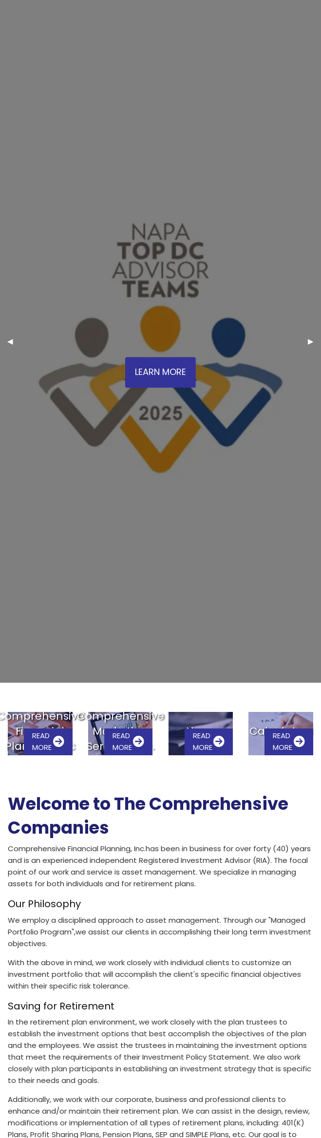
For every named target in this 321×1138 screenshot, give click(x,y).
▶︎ (314, 341)
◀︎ (13, 341)
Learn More (160, 372)
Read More (48, 741)
